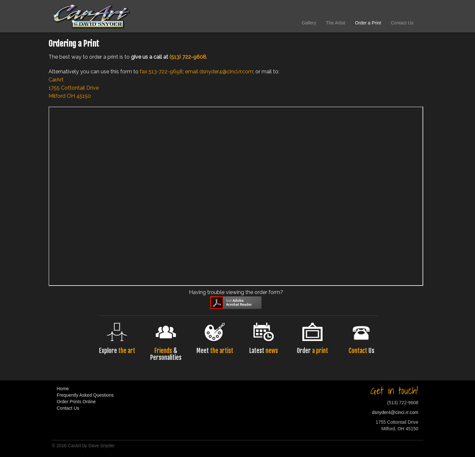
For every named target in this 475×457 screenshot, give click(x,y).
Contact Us (402, 22)
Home (63, 388)
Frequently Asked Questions (85, 395)
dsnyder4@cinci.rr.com (226, 71)
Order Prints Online (76, 401)
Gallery (309, 22)
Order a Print (368, 22)
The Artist (335, 22)
